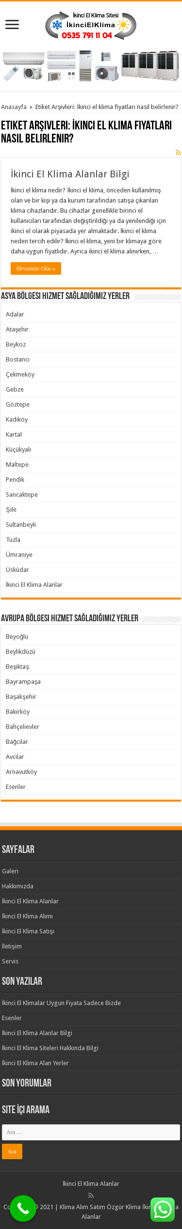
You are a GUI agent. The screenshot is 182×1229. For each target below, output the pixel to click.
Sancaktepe (22, 494)
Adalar (15, 314)
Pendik (15, 479)
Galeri (10, 871)
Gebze (15, 389)
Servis (10, 961)
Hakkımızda (17, 886)
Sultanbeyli (21, 524)
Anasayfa (14, 106)
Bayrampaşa (23, 681)
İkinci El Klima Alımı (27, 916)
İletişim (12, 946)
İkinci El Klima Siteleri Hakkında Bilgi (50, 1048)
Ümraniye (19, 554)
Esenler (16, 786)
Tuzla (13, 539)
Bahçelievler (22, 726)
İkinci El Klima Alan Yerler (35, 1063)
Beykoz (16, 344)
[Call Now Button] (23, 1208)
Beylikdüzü (20, 651)
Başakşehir (21, 696)
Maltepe (17, 464)
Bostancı (18, 359)
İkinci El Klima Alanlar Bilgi (70, 174)
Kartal (14, 434)
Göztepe (18, 404)
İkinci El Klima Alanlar (34, 584)
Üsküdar (17, 569)
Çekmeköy (20, 374)
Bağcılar (17, 741)
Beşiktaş (17, 666)
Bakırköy (18, 711)
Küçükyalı (18, 449)
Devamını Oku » (36, 268)
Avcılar (15, 756)
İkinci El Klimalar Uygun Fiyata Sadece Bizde (61, 1003)
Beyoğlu (17, 636)
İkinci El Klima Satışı (28, 931)
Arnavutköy (21, 771)
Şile (11, 509)
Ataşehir (17, 329)
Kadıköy (17, 419)
